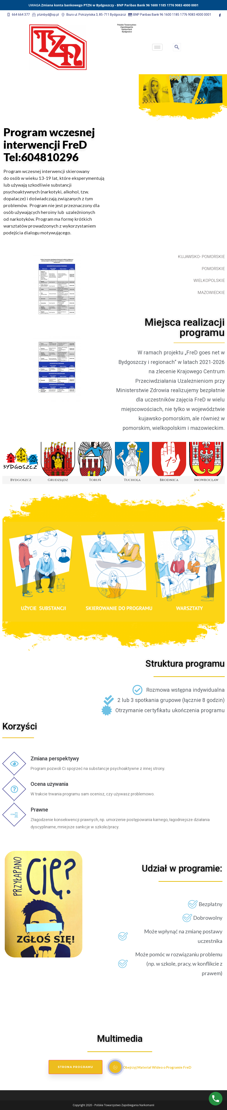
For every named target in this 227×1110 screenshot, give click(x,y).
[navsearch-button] (177, 47)
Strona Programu (75, 1067)
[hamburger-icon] (157, 47)
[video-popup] (115, 1067)
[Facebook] (220, 15)
